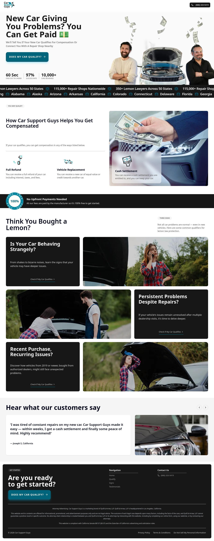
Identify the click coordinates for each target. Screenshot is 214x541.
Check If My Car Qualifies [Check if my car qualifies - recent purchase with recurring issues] (43, 384)
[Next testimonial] (205, 407)
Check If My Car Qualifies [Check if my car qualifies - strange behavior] (43, 279)
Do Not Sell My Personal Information (190, 532)
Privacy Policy (144, 532)
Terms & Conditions (161, 532)
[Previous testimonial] (199, 407)
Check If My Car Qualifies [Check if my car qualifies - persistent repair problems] (171, 331)
